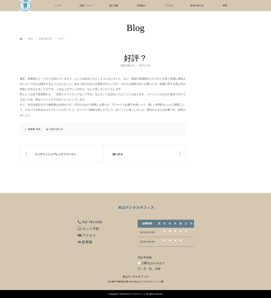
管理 (225, 5)
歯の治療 (113, 5)
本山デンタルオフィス (135, 294)
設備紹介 (141, 5)
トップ (58, 5)
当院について (86, 5)
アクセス (169, 5)
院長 (38, 129)
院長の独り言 (197, 5)
